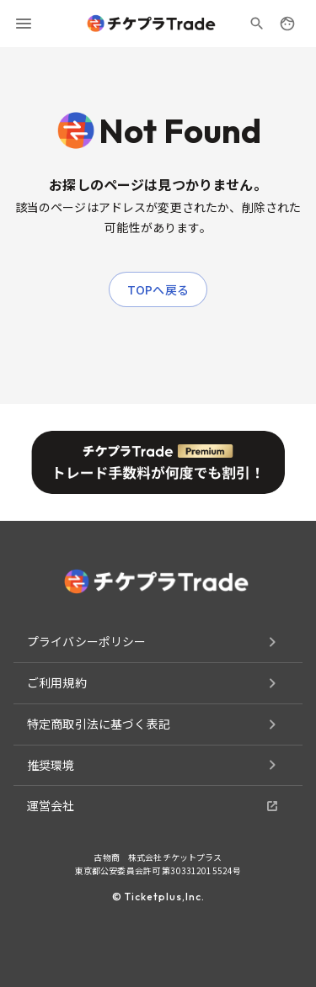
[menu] (23, 23)
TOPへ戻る (158, 289)
